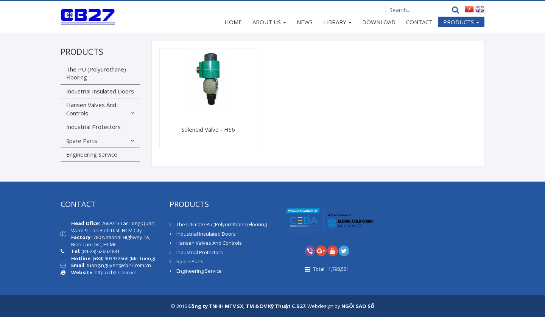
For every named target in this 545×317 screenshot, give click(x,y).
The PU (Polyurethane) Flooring (96, 73)
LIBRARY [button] (337, 22)
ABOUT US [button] (269, 22)
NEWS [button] (305, 22)
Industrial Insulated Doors (100, 91)
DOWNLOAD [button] (379, 22)
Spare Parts (81, 141)
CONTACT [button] (419, 22)
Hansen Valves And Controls (91, 109)
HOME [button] (233, 22)
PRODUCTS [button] (461, 22)
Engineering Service (91, 154)
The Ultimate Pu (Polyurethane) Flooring (218, 224)
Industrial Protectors (93, 127)
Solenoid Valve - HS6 (208, 129)
